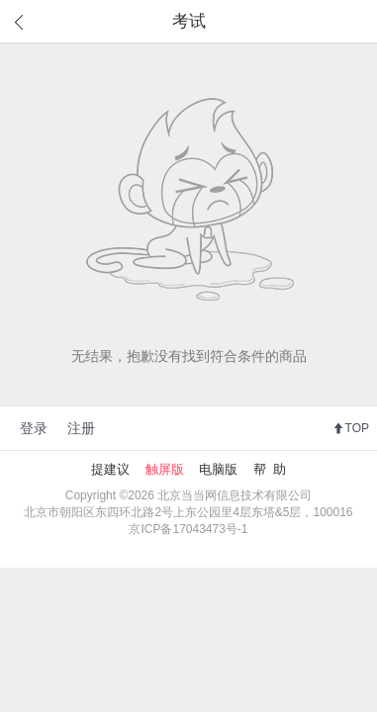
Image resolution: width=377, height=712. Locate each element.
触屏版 (164, 469)
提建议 (110, 469)
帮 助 (269, 469)
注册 (81, 428)
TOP (357, 428)
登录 (33, 428)
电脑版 (218, 469)
